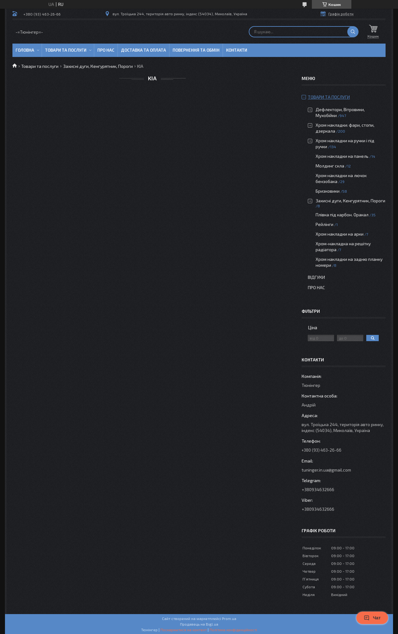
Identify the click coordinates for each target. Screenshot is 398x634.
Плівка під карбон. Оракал (342, 214)
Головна (25, 50)
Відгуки (316, 277)
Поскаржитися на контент (183, 629)
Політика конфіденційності (233, 629)
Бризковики (328, 191)
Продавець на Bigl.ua (199, 624)
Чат (372, 618)
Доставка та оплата (143, 50)
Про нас (105, 50)
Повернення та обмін (196, 50)
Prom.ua (229, 618)
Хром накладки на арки (339, 234)
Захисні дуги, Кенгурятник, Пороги (98, 66)
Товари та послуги (65, 50)
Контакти (236, 50)
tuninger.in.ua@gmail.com (326, 469)
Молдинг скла (330, 165)
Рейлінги (324, 224)
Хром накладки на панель (342, 156)
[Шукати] (353, 31)
